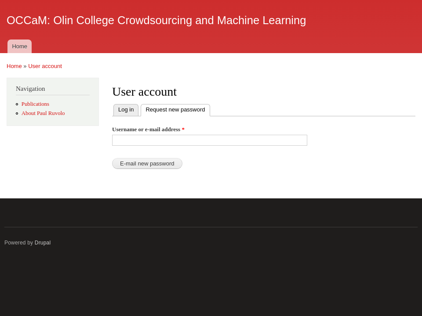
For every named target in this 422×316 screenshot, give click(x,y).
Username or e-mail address (148, 129)
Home (19, 46)
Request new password (178, 108)
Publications (35, 104)
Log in (126, 109)
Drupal (43, 243)
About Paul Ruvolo (43, 113)
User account (45, 66)
